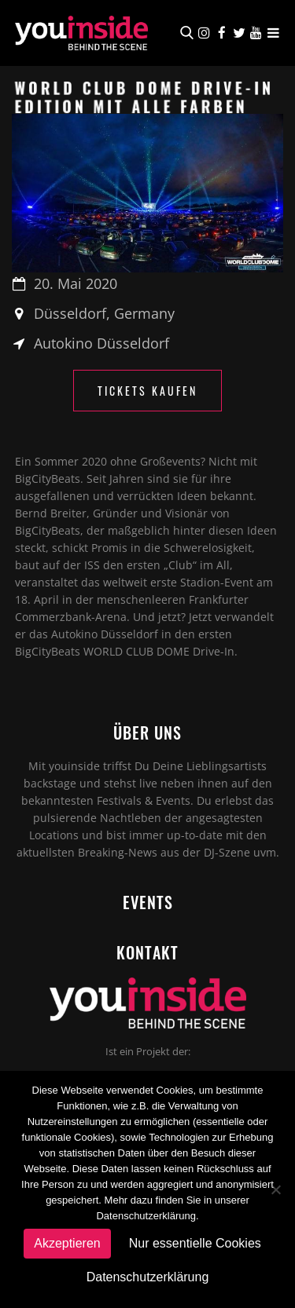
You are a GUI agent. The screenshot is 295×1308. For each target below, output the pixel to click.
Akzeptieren (67, 1243)
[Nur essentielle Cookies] (275, 1189)
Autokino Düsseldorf (101, 343)
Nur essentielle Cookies (195, 1243)
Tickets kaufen (147, 390)
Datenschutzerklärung (148, 1277)
